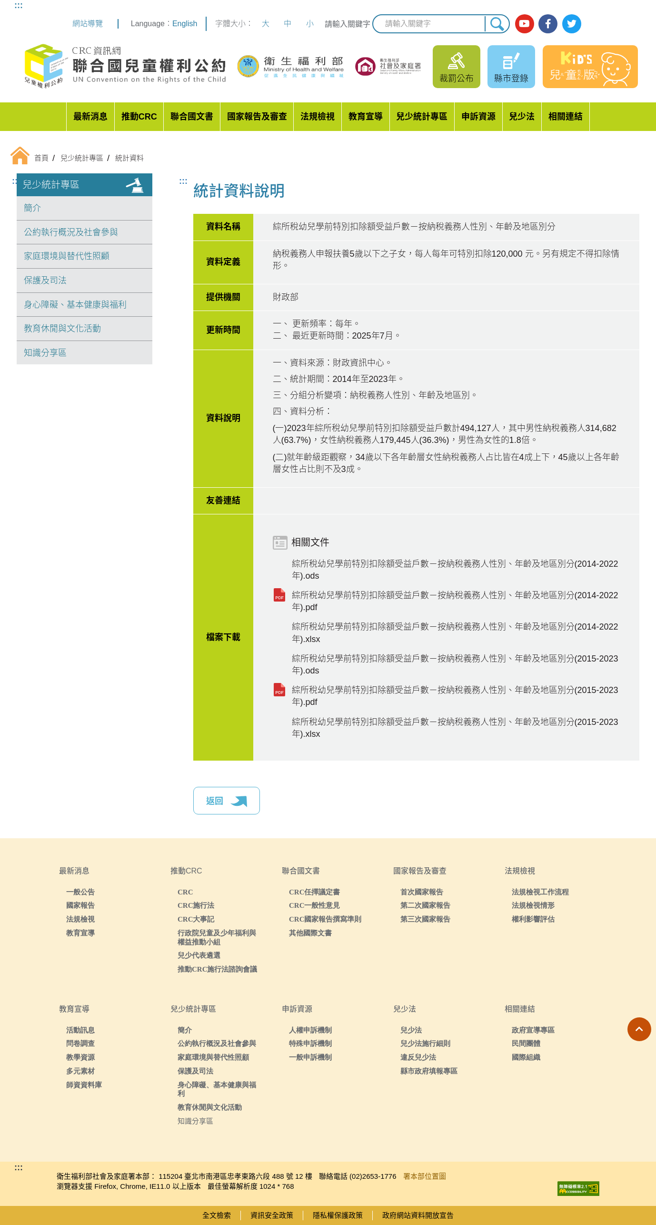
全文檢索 (216, 1215)
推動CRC (139, 116)
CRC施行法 (196, 905)
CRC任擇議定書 (314, 891)
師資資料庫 (84, 1084)
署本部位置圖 (424, 1176)
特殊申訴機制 (310, 1043)
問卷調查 (80, 1043)
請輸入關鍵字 (347, 24)
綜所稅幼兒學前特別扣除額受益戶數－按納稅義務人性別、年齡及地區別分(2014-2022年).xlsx (455, 632)
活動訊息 (80, 1030)
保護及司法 (45, 280)
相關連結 (565, 116)
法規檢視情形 (533, 905)
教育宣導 (365, 116)
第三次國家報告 (425, 919)
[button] (639, 1029)
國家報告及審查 (257, 116)
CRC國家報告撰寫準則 (325, 919)
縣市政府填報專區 (428, 1070)
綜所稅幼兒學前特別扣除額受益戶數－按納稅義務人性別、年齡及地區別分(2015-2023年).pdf (455, 696)
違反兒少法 (418, 1057)
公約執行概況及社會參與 (71, 232)
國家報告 (80, 905)
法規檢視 (317, 116)
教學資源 (80, 1057)
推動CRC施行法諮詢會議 (218, 969)
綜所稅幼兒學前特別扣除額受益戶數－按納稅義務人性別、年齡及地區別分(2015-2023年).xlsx (455, 728)
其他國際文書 (310, 932)
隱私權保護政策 (338, 1215)
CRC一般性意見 (314, 905)
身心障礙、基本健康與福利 (75, 305)
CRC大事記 (196, 919)
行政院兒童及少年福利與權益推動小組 (217, 937)
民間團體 (526, 1043)
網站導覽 (87, 24)
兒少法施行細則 (425, 1043)
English (184, 24)
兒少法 (522, 116)
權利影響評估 (533, 919)
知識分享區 (45, 353)
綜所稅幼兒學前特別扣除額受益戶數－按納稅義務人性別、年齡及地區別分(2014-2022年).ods (455, 570)
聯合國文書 (191, 116)
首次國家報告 (421, 891)
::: (18, 5)
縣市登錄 (511, 78)
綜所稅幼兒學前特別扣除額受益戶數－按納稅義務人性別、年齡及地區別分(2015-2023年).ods (455, 664)
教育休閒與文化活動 (62, 328)
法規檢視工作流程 (540, 891)
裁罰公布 (456, 78)
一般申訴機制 (310, 1057)
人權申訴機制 (310, 1030)
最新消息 (90, 116)
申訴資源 (478, 116)
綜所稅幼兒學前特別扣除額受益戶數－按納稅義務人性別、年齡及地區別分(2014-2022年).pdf (455, 601)
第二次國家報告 (425, 905)
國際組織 (526, 1057)
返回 (226, 801)
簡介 (32, 208)
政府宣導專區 (533, 1030)
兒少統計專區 (421, 116)
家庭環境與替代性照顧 (66, 256)
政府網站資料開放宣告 (418, 1215)
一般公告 (80, 891)
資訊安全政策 (271, 1215)
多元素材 (80, 1070)
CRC (185, 891)
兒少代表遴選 (199, 955)
